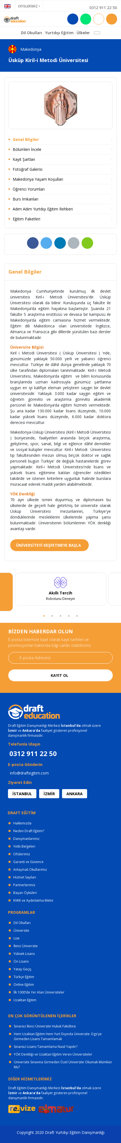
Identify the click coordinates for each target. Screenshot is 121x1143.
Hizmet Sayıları (24, 877)
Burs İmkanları (25, 199)
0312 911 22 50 (103, 7)
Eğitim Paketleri (26, 218)
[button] (97, 32)
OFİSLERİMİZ (28, 6)
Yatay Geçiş (22, 969)
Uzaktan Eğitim (25, 1000)
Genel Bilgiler (26, 139)
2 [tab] (52, 615)
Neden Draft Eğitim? (28, 831)
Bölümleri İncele (27, 149)
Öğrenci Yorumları (29, 189)
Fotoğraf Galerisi (27, 169)
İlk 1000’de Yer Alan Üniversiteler (39, 992)
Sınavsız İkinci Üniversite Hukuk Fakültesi (45, 1026)
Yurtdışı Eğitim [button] (59, 32)
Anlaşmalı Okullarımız (30, 869)
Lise (17, 938)
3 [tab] (60, 615)
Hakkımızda (22, 823)
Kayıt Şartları (24, 159)
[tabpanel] (60, 589)
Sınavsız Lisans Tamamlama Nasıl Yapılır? (45, 1046)
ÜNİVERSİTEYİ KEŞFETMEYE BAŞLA (48, 545)
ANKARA (74, 793)
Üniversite (21, 930)
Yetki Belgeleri (24, 846)
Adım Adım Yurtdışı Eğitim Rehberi (43, 209)
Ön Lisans (21, 961)
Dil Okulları (22, 922)
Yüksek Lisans (24, 953)
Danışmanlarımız (26, 838)
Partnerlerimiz (24, 885)
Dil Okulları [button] (31, 32)
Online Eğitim (24, 984)
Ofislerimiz (21, 854)
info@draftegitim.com (29, 773)
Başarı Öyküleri (25, 892)
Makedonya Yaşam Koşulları (38, 179)
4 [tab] (69, 615)
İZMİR (49, 793)
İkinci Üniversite (26, 946)
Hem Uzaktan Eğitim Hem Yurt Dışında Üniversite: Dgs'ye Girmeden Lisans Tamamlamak (58, 1036)
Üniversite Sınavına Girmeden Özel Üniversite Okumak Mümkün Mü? (63, 1064)
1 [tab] (44, 615)
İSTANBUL (22, 793)
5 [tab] (77, 615)
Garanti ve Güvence (28, 861)
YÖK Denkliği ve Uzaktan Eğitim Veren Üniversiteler (53, 1054)
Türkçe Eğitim (24, 976)
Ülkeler (83, 32)
